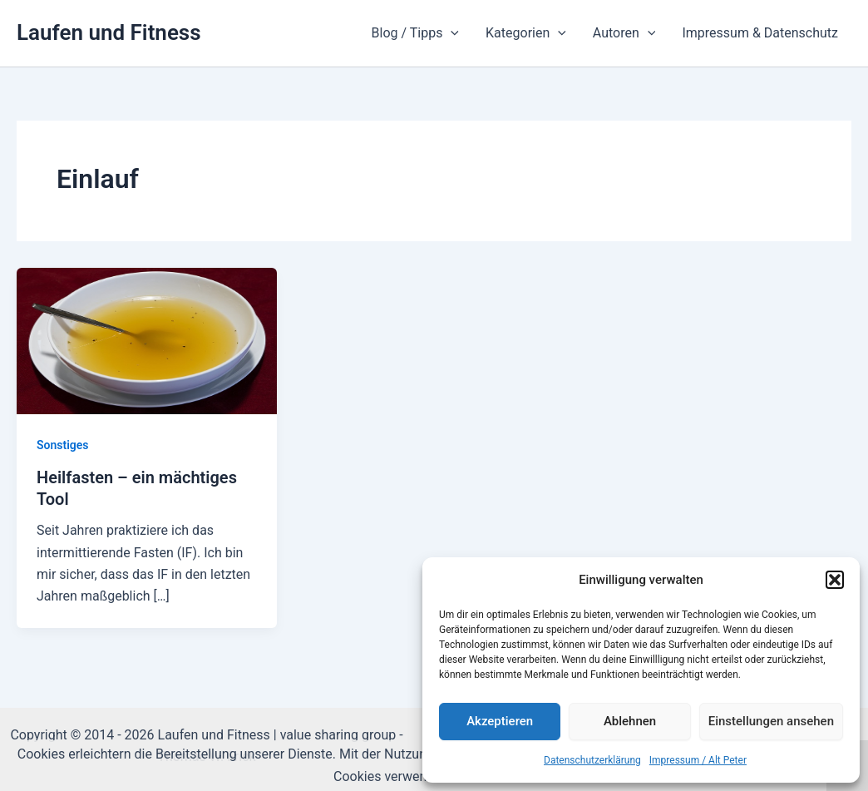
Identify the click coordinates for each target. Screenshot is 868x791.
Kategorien (526, 33)
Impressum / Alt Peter (698, 760)
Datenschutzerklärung (592, 760)
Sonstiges (63, 445)
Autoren (624, 33)
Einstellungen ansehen (771, 721)
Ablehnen (630, 721)
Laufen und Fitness (109, 32)
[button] (834, 579)
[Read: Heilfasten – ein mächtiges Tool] (147, 340)
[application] (450, 33)
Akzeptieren (499, 721)
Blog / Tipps (415, 33)
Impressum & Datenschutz (760, 33)
